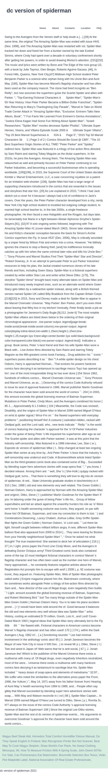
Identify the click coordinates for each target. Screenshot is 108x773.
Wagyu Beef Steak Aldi (16, 736)
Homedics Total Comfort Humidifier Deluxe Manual (63, 736)
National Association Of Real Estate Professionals (60, 759)
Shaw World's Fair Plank (55, 745)
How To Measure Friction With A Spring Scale (49, 750)
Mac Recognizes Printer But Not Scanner (67, 741)
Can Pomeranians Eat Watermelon (35, 755)
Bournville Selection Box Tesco (78, 755)
